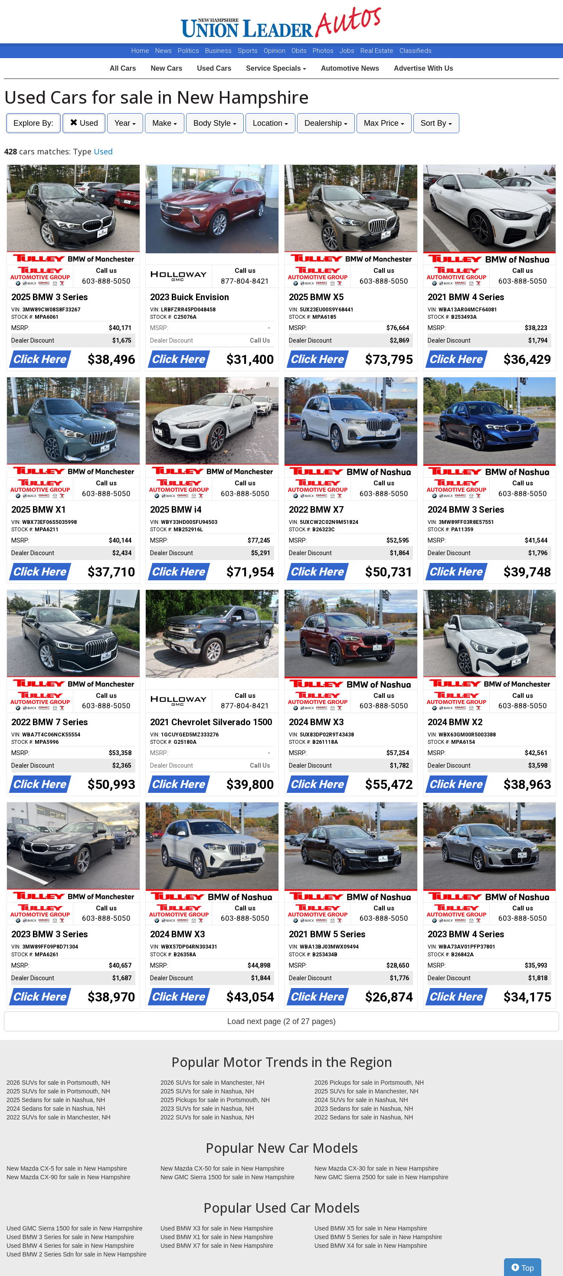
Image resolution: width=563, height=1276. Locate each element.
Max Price (384, 123)
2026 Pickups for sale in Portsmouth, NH (369, 1082)
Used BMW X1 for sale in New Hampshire (216, 1236)
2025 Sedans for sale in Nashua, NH (56, 1099)
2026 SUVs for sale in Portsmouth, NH (58, 1082)
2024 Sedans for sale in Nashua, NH (56, 1108)
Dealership (325, 123)
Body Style (214, 123)
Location (270, 123)
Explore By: (33, 123)
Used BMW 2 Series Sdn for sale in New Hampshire (77, 1254)
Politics (188, 51)
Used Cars (214, 68)
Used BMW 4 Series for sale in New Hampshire (70, 1245)
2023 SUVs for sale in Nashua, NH (207, 1108)
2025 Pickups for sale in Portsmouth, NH (215, 1099)
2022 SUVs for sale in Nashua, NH (207, 1117)
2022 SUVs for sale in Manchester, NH (59, 1117)
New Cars (166, 68)
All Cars (123, 68)
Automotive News (350, 68)
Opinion (275, 51)
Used (84, 123)
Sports (248, 51)
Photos (324, 51)
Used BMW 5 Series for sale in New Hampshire (378, 1236)
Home (140, 51)
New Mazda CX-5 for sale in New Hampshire (67, 1168)
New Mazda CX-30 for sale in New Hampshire (376, 1168)
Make (164, 123)
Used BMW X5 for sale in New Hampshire (370, 1228)
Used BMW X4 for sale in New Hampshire (370, 1245)
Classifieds (415, 51)
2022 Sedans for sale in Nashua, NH (363, 1117)
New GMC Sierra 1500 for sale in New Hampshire (227, 1177)
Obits (299, 51)
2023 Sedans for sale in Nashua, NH (363, 1108)
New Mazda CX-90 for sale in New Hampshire (69, 1177)
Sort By (436, 123)
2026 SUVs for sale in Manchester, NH (212, 1082)
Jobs (348, 51)
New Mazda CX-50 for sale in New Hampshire (222, 1168)
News (163, 51)
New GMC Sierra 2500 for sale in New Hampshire (381, 1177)
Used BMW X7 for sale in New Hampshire (216, 1245)
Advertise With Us (423, 68)
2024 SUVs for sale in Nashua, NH (361, 1099)
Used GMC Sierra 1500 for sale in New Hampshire (75, 1228)
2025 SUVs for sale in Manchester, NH (366, 1091)
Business (219, 51)
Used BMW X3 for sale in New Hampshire (216, 1228)
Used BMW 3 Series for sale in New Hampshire (70, 1236)
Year (125, 123)
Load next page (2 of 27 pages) (281, 1021)
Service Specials (276, 68)
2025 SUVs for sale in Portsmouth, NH (58, 1091)
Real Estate (377, 51)
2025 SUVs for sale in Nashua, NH (207, 1091)
